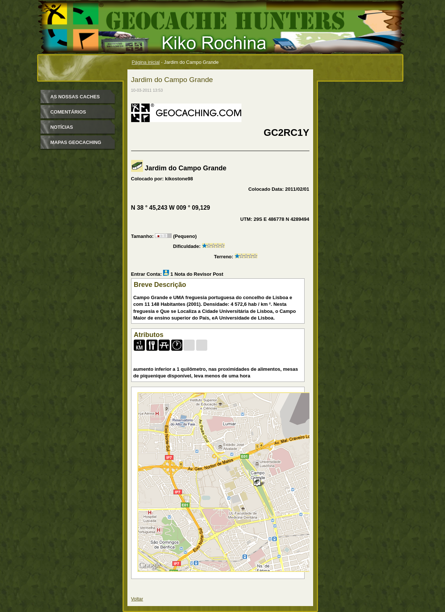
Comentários (68, 112)
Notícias (62, 127)
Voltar (137, 599)
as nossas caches (75, 96)
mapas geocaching (76, 142)
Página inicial (146, 62)
